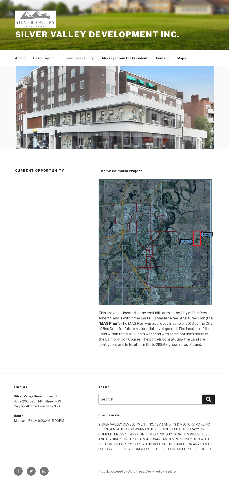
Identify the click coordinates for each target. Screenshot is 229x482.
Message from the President (125, 58)
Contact (162, 58)
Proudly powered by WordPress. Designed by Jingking (137, 471)
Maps (181, 58)
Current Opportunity (77, 58)
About (20, 58)
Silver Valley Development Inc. (97, 34)
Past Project (43, 58)
